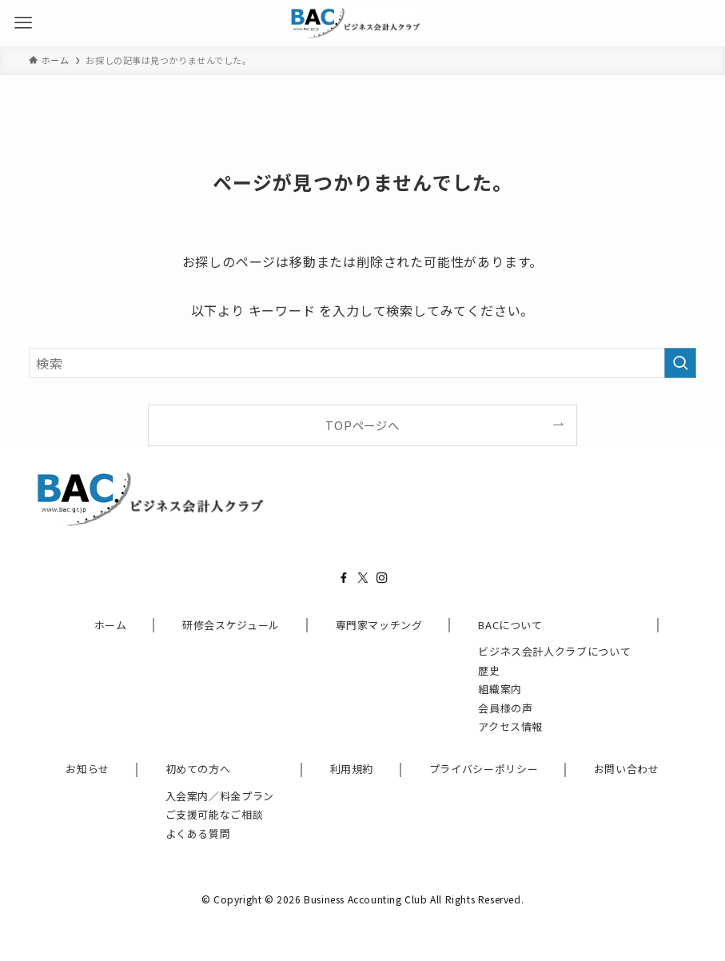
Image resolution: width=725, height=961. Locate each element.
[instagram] (382, 578)
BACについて (510, 624)
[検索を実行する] (680, 363)
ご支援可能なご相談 (214, 814)
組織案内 (500, 688)
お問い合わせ (626, 768)
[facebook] (344, 578)
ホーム (110, 624)
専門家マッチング (379, 624)
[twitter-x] (363, 578)
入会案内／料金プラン (220, 795)
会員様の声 (505, 708)
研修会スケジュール (231, 624)
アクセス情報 (510, 726)
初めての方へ (198, 768)
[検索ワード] (362, 363)
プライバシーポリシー (484, 768)
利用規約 (352, 768)
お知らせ (88, 768)
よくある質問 (198, 833)
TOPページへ (362, 425)
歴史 (489, 670)
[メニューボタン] (23, 23)
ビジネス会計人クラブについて (554, 651)
